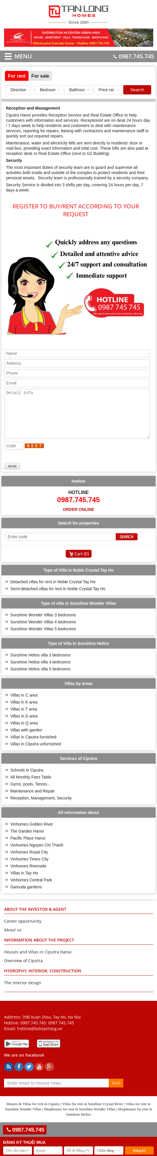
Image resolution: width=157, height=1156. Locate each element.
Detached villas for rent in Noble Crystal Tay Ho (52, 590)
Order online (78, 518)
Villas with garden (26, 738)
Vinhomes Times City (29, 867)
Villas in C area (24, 704)
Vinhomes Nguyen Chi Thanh (36, 853)
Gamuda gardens (26, 895)
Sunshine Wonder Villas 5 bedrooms (43, 637)
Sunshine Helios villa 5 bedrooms (40, 677)
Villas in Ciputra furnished (33, 745)
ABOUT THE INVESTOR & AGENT (35, 918)
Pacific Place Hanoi (27, 846)
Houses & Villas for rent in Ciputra (32, 1112)
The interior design (22, 991)
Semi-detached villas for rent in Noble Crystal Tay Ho (57, 597)
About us (13, 938)
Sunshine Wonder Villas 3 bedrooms (43, 623)
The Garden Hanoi (27, 840)
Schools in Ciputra (26, 778)
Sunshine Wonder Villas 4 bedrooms (43, 630)
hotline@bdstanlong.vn (40, 1037)
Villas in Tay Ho (24, 881)
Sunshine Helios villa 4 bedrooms (40, 670)
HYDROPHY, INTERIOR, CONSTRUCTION (42, 979)
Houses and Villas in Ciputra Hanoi (38, 960)
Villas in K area (23, 710)
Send (116, 1091)
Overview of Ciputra (23, 969)
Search (137, 89)
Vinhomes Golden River (31, 833)
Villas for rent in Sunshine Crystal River (92, 1112)
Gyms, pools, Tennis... (30, 792)
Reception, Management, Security (41, 806)
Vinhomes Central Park (31, 888)
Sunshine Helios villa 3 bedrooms (40, 663)
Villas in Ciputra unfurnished (35, 752)
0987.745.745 (133, 56)
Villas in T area (23, 717)
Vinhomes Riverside (28, 874)
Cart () (81, 562)
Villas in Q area (24, 731)
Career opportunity (22, 930)
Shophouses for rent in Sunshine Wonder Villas (79, 1118)
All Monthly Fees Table (30, 785)
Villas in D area (24, 724)
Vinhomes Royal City (29, 860)
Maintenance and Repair (32, 799)
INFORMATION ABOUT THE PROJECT (39, 948)
